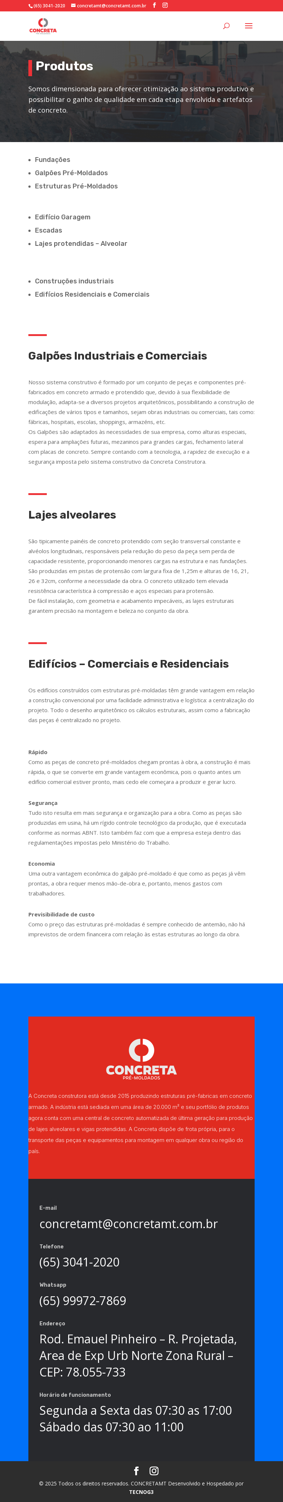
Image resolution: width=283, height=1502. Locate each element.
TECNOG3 (141, 1491)
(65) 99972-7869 (82, 1300)
